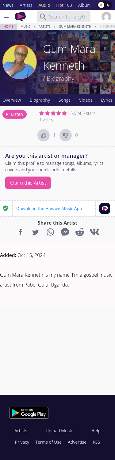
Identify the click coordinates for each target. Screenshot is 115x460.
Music (25, 26)
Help (95, 431)
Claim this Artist (28, 182)
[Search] (43, 16)
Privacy (22, 442)
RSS (96, 442)
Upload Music (59, 431)
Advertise (77, 442)
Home (8, 26)
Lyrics (106, 100)
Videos (85, 100)
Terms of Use (48, 442)
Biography (40, 100)
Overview (11, 100)
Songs (65, 100)
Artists (45, 26)
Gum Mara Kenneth (75, 26)
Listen (14, 114)
